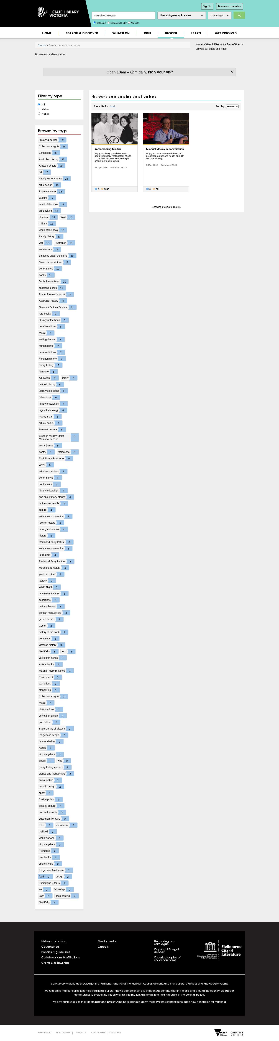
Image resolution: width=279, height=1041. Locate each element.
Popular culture (52, 191)
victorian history (52, 644)
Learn (196, 33)
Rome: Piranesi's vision (56, 294)
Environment (50, 677)
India (46, 825)
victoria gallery (51, 754)
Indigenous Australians (56, 870)
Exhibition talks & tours (56, 458)
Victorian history (52, 358)
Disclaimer (63, 1032)
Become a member (229, 6)
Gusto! (47, 625)
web (64, 760)
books (47, 275)
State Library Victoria (55, 262)
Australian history (53, 159)
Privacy (81, 1032)
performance (50, 268)
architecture (50, 249)
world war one (51, 837)
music (47, 332)
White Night (50, 587)
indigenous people (53, 503)
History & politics (52, 139)
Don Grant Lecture (53, 593)
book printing (67, 895)
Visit (147, 33)
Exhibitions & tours (54, 883)
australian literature (54, 818)
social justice (50, 445)
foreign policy (51, 799)
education (49, 377)
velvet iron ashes (53, 657)
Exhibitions (49, 152)
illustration (65, 242)
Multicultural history (54, 567)
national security (52, 812)
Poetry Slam (50, 416)
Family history (51, 236)
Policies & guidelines (55, 952)
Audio (43, 113)
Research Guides (117, 22)
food (68, 651)
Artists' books (51, 664)
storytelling (49, 690)
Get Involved (226, 33)
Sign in (207, 6)
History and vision (53, 941)
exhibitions (49, 683)
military (47, 223)
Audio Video (234, 44)
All (41, 104)
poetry (47, 451)
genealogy (49, 638)
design (64, 876)
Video (43, 109)
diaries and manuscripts (56, 773)
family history (51, 365)
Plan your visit (160, 72)
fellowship (64, 889)
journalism (49, 554)
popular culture (52, 805)
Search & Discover (82, 33)
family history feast (54, 281)
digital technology (53, 410)
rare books (49, 313)
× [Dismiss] (232, 72)
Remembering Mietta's (108, 149)
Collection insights (53, 146)
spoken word (50, 863)
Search (239, 15)
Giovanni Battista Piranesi (57, 307)
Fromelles (49, 850)
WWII (46, 464)
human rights (50, 345)
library (69, 377)
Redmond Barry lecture (56, 542)
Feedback (44, 1032)
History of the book (54, 320)
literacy (47, 580)
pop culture (49, 722)
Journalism (66, 825)
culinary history (52, 606)
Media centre (107, 941)
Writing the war (52, 339)
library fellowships (53, 403)
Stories (171, 33)
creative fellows (52, 326)
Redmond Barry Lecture (57, 561)
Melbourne (68, 451)
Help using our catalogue (164, 942)
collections (49, 599)
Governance (50, 946)
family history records (55, 767)
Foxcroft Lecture (52, 429)
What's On (121, 33)
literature (48, 217)
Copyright (98, 1032)
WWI (68, 217)
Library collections (53, 390)
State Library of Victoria (56, 728)
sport (46, 792)
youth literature (52, 574)
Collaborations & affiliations (60, 957)
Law (46, 895)
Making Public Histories (56, 670)
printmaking (50, 210)
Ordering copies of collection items (167, 958)
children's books (52, 287)
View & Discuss (214, 44)
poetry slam (50, 484)
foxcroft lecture (51, 522)
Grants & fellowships (55, 963)
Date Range (220, 15)
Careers (103, 946)
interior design (51, 741)
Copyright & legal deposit (166, 950)
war (45, 242)
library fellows (51, 709)
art (45, 172)
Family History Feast (55, 178)
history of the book (53, 632)
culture (47, 509)
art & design (50, 184)
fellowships (49, 397)
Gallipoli (48, 831)
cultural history (51, 384)
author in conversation (56, 516)
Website (133, 22)
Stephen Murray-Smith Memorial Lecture (59, 437)
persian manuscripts (54, 612)
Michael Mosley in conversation (165, 149)
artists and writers (53, 471)
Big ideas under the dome (57, 255)
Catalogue (99, 22)
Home (47, 33)
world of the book (53, 204)
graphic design (51, 786)
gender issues (51, 619)
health (47, 747)
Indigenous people (53, 735)
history (47, 535)
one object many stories (56, 497)
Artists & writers (52, 165)
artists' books (50, 423)
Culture (47, 197)
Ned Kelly (49, 651)
